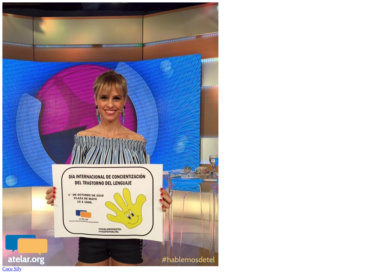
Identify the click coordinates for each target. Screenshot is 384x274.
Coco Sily (12, 268)
